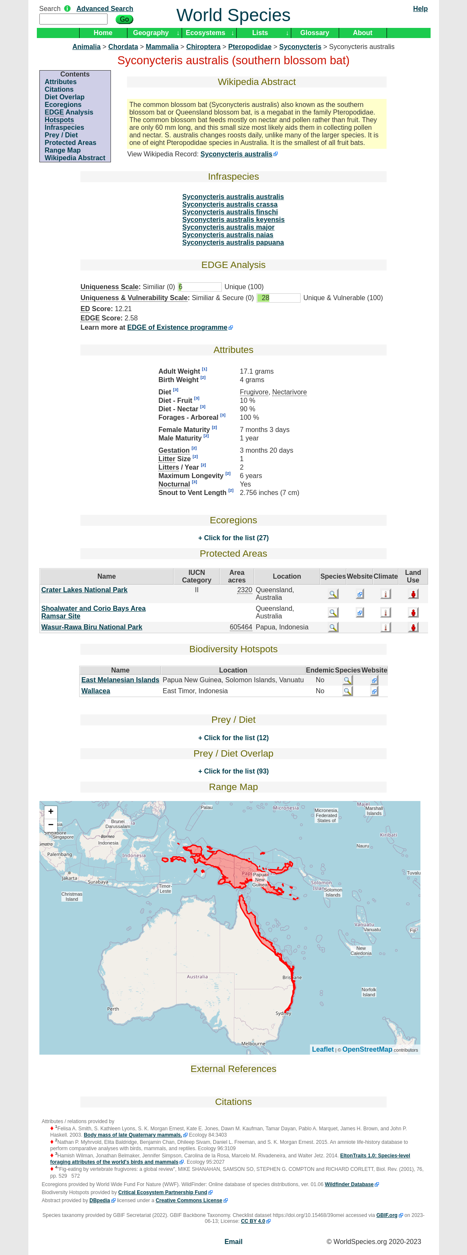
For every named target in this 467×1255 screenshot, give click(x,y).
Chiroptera (203, 46)
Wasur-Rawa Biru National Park (92, 627)
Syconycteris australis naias (228, 234)
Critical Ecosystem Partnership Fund (162, 1192)
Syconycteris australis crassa (230, 204)
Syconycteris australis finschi (230, 212)
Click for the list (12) (235, 737)
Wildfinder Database (349, 1184)
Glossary (314, 32)
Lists (260, 32)
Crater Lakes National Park (84, 589)
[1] (204, 368)
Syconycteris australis (237, 154)
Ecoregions (63, 104)
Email (233, 1241)
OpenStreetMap (367, 1049)
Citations (59, 89)
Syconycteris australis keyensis (233, 219)
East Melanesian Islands (120, 680)
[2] (202, 377)
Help (420, 8)
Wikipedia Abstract (75, 157)
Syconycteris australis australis (233, 196)
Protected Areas (71, 142)
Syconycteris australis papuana (233, 242)
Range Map (63, 150)
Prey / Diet (61, 135)
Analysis (69, 112)
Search (50, 8)
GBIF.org (387, 1215)
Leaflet (323, 1049)
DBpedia (99, 1200)
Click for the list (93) (235, 771)
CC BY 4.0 (253, 1221)
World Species (233, 15)
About (362, 32)
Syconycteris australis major (228, 227)
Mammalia (162, 46)
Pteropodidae (249, 46)
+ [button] (50, 812)
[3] (175, 389)
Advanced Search (105, 8)
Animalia (86, 46)
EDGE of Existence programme (177, 327)
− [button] (50, 825)
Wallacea (95, 690)
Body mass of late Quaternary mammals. (133, 1135)
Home (103, 32)
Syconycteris (300, 46)
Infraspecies (64, 127)
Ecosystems (205, 32)
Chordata (123, 46)
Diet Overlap (65, 97)
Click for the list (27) (235, 537)
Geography (151, 32)
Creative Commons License (189, 1200)
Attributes (61, 81)
